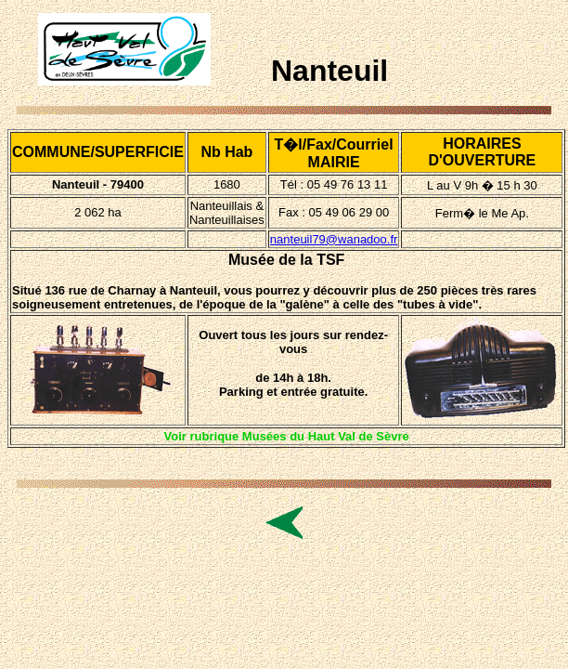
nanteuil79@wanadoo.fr (334, 239)
